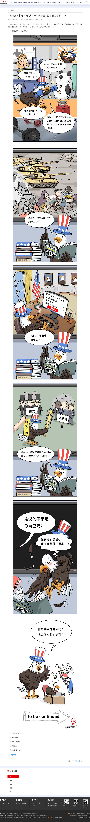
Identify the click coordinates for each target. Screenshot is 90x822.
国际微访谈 (36, 2)
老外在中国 (42, 2)
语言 (12, 2)
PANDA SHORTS (80, 2)
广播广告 (33, 803)
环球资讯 (18, 803)
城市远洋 (54, 2)
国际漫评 (20, 2)
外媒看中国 (48, 2)
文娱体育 (67, 2)
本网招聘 (8, 803)
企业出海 (61, 2)
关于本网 (2, 803)
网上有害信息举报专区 (52, 805)
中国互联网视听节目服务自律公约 (7, 817)
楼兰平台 (73, 2)
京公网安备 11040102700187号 (54, 817)
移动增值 (24, 803)
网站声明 (49, 803)
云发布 (33, 805)
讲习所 (15, 2)
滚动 (12, 10)
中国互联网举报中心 (5, 813)
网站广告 (40, 803)
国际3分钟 (30, 2)
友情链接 (56, 803)
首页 (9, 10)
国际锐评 (25, 2)
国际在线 (3, 2)
